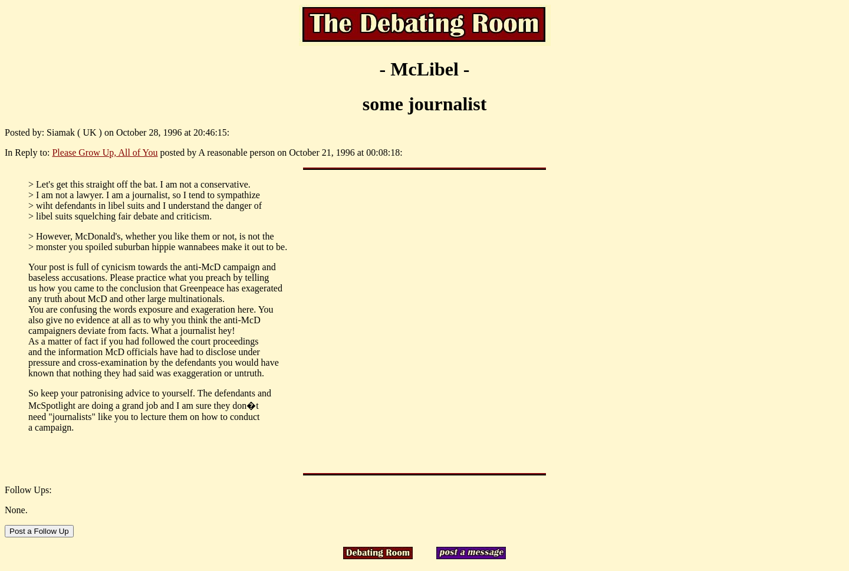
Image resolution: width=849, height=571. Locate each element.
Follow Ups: (28, 490)
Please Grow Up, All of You (104, 152)
